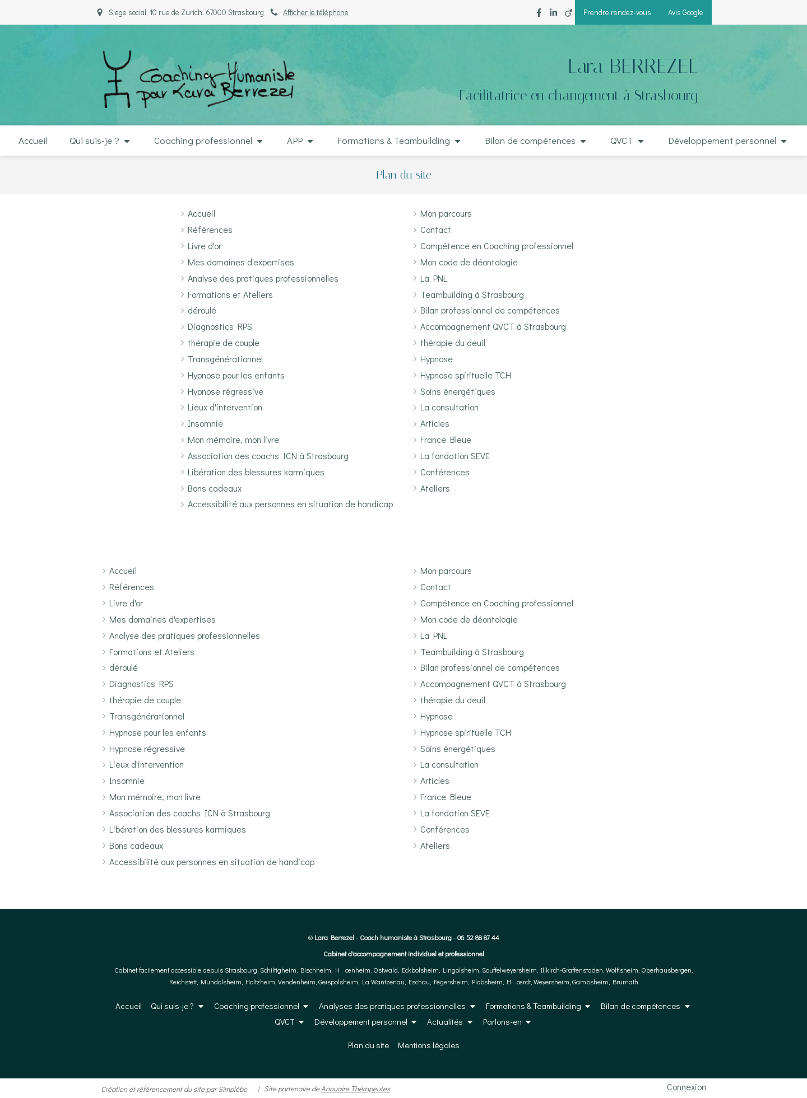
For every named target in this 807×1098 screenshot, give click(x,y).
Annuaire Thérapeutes (355, 1088)
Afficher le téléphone (316, 12)
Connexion (686, 1086)
